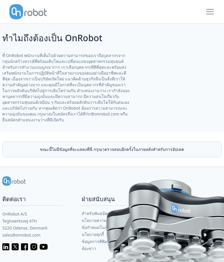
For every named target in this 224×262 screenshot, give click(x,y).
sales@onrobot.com (21, 235)
